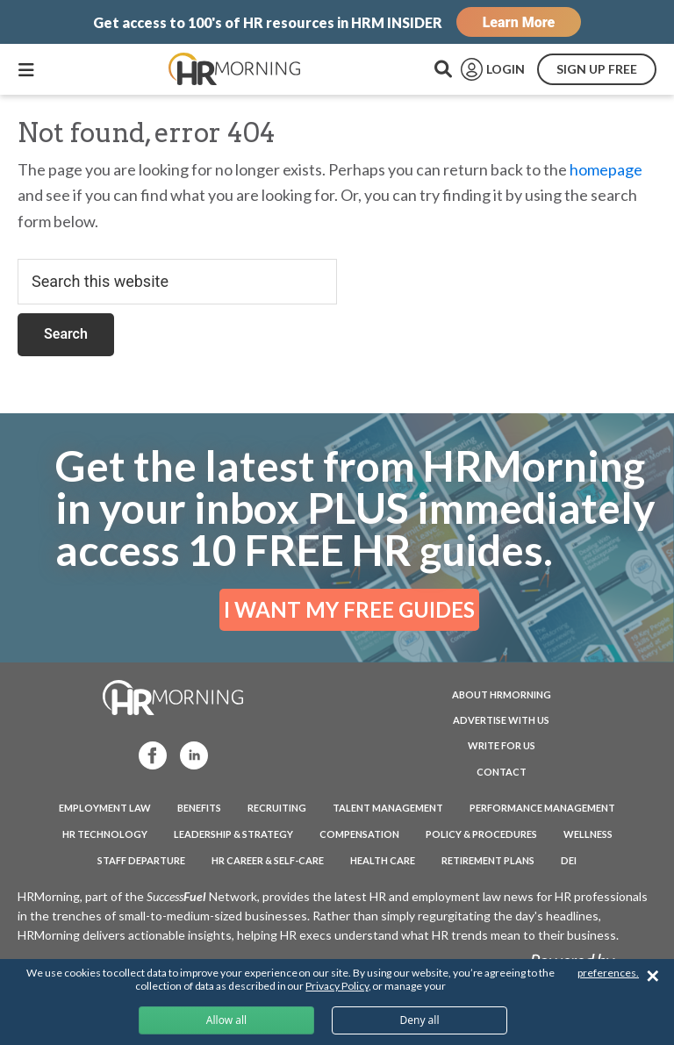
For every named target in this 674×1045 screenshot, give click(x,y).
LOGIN (505, 68)
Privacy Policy (336, 985)
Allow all (226, 1020)
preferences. (608, 972)
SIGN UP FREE (596, 68)
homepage (606, 169)
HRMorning (234, 69)
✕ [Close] (652, 976)
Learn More (519, 22)
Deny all (419, 1020)
